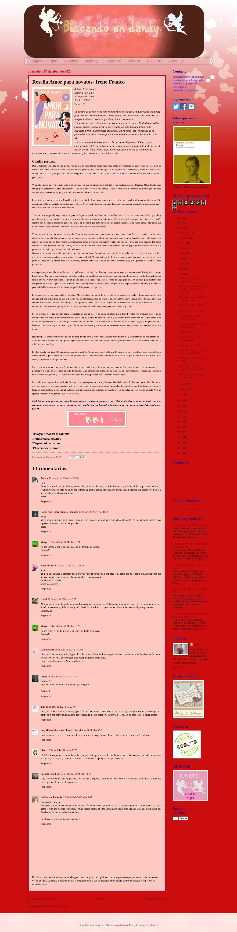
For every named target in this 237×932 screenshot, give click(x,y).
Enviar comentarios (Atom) (54, 906)
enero (182, 394)
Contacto (154, 61)
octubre (183, 243)
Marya (197, 644)
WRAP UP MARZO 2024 (191, 310)
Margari (45, 542)
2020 (179, 416)
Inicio (100, 898)
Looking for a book (50, 774)
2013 (179, 453)
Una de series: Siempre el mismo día (191, 280)
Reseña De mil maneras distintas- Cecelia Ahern (191, 368)
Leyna (44, 676)
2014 (179, 448)
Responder (46, 501)
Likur (44, 750)
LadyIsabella (47, 649)
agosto (182, 253)
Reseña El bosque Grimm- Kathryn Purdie (191, 376)
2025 (179, 223)
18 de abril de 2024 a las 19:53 (70, 649)
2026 (179, 218)
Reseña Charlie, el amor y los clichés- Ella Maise (193, 352)
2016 (179, 437)
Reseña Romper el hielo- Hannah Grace (191, 338)
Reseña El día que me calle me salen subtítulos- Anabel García (190, 615)
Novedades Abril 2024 (189, 345)
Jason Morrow (121, 925)
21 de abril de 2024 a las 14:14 (76, 774)
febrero (183, 389)
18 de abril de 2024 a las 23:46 (61, 707)
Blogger (153, 925)
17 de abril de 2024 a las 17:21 (65, 542)
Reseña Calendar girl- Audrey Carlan (191, 525)
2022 (179, 406)
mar (43, 707)
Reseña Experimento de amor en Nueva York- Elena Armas (193, 289)
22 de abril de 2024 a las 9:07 (77, 797)
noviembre (184, 237)
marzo (182, 384)
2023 (179, 401)
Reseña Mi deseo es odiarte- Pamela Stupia (192, 299)
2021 (179, 411)
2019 (179, 421)
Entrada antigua (155, 898)
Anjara (44, 478)
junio (182, 263)
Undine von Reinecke (51, 797)
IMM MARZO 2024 (188, 332)
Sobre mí (114, 61)
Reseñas (71, 61)
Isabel (44, 599)
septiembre (185, 248)
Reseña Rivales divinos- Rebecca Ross (190, 317)
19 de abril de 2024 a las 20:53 (62, 750)
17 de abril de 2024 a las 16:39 (93, 512)
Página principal (44, 61)
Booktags (92, 61)
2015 (179, 442)
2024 (179, 228)
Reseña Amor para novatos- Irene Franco (192, 325)
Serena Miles (47, 565)
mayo (182, 269)
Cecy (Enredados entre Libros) (56, 730)
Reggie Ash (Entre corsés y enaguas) (59, 512)
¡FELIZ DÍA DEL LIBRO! (192, 305)
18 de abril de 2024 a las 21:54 (63, 676)
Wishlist (134, 61)
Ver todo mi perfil (181, 667)
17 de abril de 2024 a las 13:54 (64, 478)
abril (181, 274)
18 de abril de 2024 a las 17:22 (65, 626)
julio (181, 258)
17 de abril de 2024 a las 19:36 (70, 565)
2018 (179, 427)
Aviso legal (176, 61)
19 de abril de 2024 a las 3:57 (87, 730)
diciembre (184, 232)
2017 (179, 432)
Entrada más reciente (42, 898)
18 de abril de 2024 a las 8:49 (62, 599)
